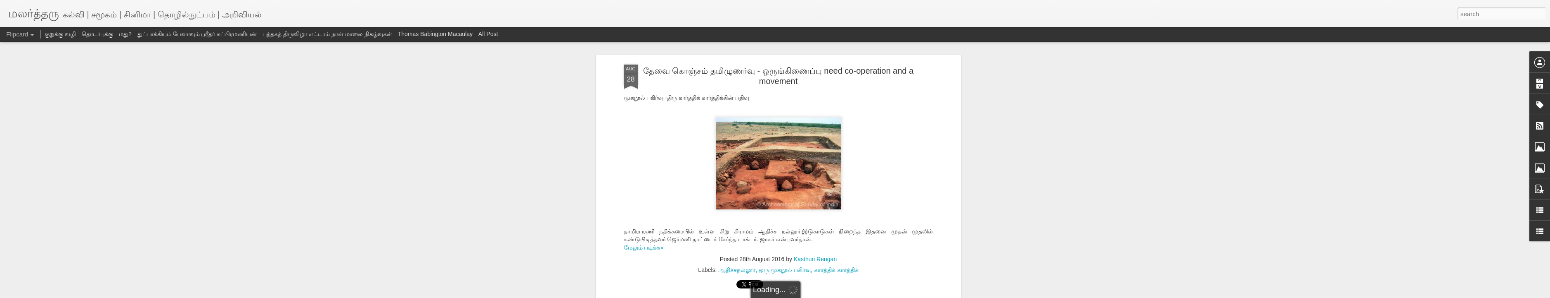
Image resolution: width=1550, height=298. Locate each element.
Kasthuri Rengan (815, 259)
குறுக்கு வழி (60, 34)
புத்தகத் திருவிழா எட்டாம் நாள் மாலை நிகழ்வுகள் (327, 34)
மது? (125, 34)
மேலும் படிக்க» (644, 247)
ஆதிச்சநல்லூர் (736, 270)
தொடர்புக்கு (97, 34)
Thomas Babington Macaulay (435, 34)
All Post (488, 34)
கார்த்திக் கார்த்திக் (836, 270)
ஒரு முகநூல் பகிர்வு (785, 270)
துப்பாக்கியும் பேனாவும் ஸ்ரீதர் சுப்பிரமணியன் (197, 34)
